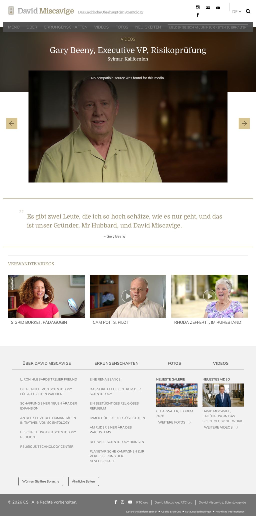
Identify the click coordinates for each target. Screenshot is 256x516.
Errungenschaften (116, 363)
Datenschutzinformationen (141, 511)
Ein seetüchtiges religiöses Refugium (114, 405)
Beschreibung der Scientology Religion (48, 434)
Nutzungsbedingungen (198, 511)
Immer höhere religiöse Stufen (117, 418)
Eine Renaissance (105, 379)
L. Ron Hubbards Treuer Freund (48, 379)
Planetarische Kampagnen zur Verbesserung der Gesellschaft (117, 456)
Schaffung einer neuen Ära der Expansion (48, 405)
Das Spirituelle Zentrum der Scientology (115, 391)
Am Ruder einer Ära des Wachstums (111, 429)
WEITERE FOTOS (171, 422)
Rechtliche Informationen (230, 511)
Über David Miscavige (46, 363)
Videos (220, 363)
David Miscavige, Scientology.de (222, 502)
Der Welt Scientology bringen (117, 442)
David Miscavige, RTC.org (173, 502)
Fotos (174, 363)
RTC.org (142, 502)
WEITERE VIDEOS (218, 427)
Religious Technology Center (47, 446)
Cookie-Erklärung (171, 511)
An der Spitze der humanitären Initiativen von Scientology (48, 420)
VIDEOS (128, 39)
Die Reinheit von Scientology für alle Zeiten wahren (46, 391)
